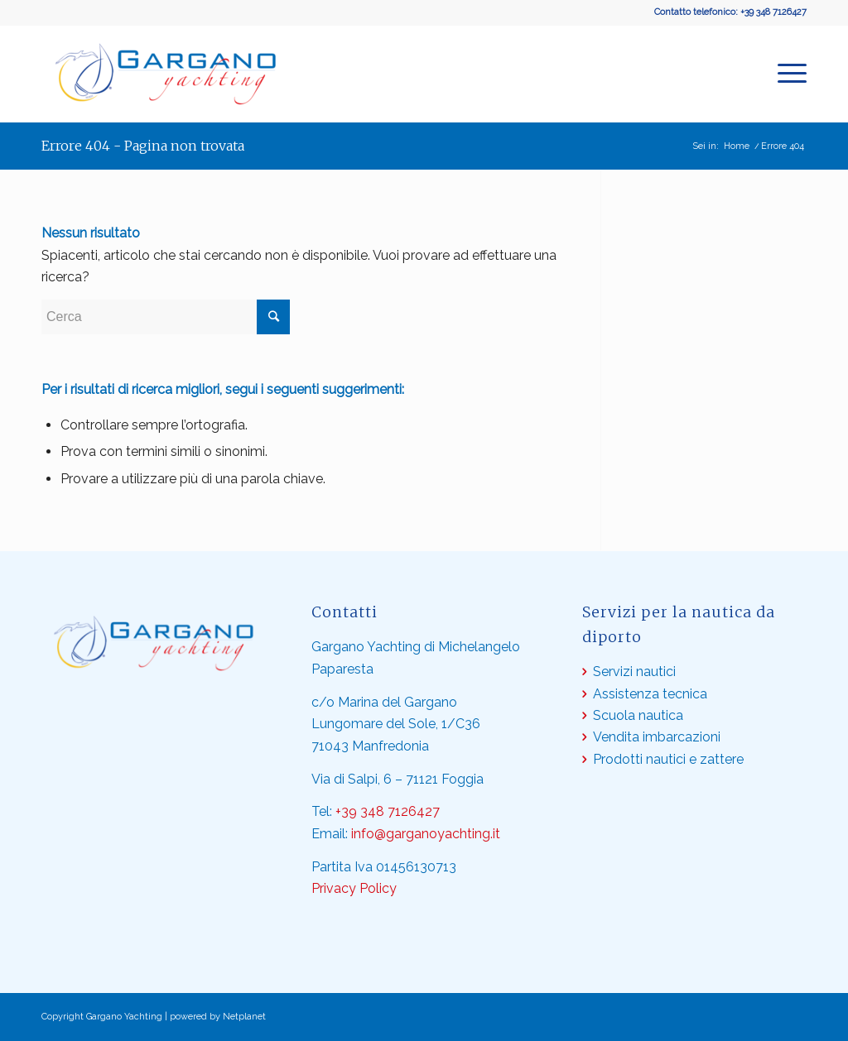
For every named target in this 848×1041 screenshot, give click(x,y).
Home (736, 146)
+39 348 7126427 (773, 12)
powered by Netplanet (218, 1016)
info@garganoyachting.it (425, 834)
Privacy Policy (354, 888)
